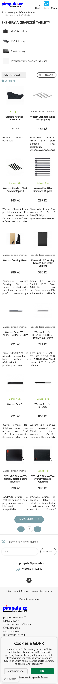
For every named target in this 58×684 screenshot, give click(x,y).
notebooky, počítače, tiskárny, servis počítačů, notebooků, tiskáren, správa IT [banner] (12, 5)
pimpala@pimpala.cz (32, 563)
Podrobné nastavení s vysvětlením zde (28, 677)
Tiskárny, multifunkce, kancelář (21, 12)
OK (42, 671)
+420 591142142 (31, 568)
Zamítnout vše (16, 671)
